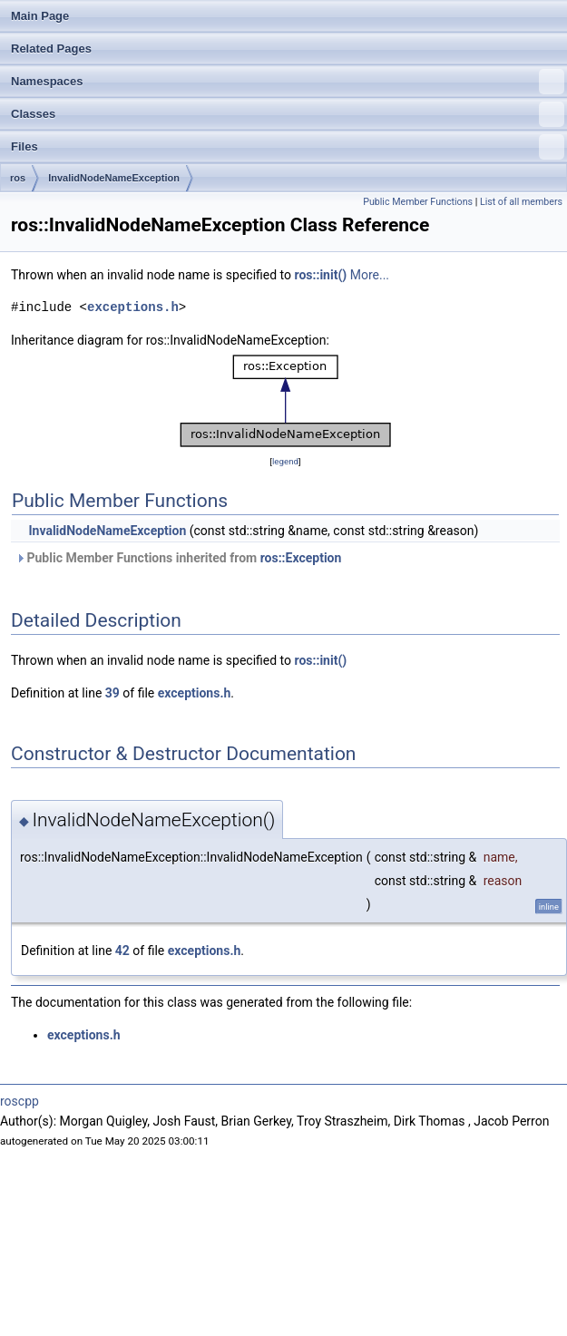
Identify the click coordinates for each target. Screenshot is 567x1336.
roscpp (19, 1101)
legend (285, 461)
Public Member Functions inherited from (178, 558)
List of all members (521, 202)
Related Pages (51, 48)
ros (17, 177)
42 (122, 950)
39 (112, 693)
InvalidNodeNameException (114, 177)
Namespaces (287, 81)
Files (287, 147)
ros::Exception (301, 558)
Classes (287, 114)
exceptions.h (133, 307)
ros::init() (321, 275)
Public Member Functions (418, 202)
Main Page (40, 16)
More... (369, 275)
